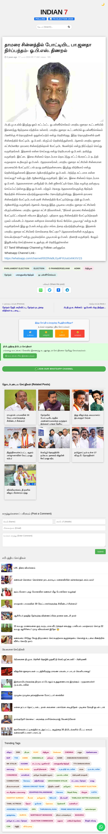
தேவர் (28, 804)
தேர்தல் (7, 275)
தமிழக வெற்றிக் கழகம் (43, 775)
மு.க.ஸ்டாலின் (94, 769)
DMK (18, 752)
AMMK (25, 758)
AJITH (94, 792)
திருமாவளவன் (13, 786)
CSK (8, 826)
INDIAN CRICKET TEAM (33, 786)
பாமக (81, 769)
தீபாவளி (64, 798)
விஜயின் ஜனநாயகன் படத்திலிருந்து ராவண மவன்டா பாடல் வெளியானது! (52, 671)
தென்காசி (61, 804)
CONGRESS (12, 775)
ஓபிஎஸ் (38, 804)
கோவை (26, 781)
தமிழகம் (67, 786)
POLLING (40, 19)
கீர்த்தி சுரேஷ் (90, 821)
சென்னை (57, 752)
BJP (8, 758)
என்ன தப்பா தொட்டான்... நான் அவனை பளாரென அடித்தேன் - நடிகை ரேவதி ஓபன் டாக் (59, 707)
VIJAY (35, 752)
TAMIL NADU (24, 769)
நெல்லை (49, 804)
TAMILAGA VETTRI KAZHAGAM (85, 798)
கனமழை (10, 769)
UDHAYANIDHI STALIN (57, 781)
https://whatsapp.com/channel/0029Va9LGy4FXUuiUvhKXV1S (43, 258)
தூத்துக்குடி (11, 815)
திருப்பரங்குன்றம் (63, 815)
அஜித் (17, 826)
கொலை (59, 792)
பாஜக (79, 752)
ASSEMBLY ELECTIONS (17, 809)
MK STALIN (11, 764)
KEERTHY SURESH (15, 798)
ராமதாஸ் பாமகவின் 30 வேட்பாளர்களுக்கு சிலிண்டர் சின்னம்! (45, 604)
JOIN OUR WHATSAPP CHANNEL (54, 369)
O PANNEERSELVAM (59, 268)
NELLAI (53, 798)
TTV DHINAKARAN (81, 764)
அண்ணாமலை (91, 752)
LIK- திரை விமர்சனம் (24, 568)
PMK (53, 769)
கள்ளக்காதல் (90, 809)
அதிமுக (88, 268)
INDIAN (54, 12)
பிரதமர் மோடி (72, 792)
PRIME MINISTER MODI (71, 809)
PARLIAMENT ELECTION (16, 268)
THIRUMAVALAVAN (48, 809)
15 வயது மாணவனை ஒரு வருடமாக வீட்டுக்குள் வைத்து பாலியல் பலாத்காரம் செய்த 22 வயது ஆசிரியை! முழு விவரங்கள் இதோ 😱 (58, 627)
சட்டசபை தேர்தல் (78, 781)
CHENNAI (69, 752)
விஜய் (9, 752)
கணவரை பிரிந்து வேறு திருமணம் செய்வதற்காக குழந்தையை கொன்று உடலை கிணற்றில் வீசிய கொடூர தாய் (59, 639)
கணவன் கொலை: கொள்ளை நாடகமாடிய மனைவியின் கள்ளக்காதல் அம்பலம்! (54, 580)
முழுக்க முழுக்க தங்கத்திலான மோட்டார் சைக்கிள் (39, 695)
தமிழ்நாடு (41, 798)
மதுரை (60, 821)
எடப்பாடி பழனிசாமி (41, 764)
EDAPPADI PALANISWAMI (40, 792)
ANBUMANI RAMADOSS (77, 758)
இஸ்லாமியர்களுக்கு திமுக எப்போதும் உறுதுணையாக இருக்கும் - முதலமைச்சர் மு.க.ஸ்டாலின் (54, 683)
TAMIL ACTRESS (14, 804)
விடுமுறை (27, 826)
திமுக (26, 752)
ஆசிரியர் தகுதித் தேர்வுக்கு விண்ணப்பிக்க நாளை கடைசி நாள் (45, 616)
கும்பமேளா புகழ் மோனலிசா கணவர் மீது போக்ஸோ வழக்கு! (45, 592)
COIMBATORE (13, 781)
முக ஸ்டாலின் (62, 775)
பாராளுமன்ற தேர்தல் (25, 275)
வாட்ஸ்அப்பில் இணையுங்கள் (20, 356)
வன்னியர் (73, 804)
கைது (92, 781)
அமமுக (84, 792)
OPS (34, 809)
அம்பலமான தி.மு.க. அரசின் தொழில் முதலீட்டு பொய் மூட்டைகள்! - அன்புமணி (50, 659)
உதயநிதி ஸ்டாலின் (67, 769)
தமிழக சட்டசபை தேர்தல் (17, 821)
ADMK (77, 268)
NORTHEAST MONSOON (41, 815)
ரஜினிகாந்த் (39, 781)
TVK (16, 758)
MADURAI (79, 815)
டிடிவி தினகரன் (40, 769)
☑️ (30, 333)
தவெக (50, 758)
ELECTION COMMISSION (42, 821)
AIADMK (24, 764)
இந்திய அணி (53, 786)
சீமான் (30, 798)
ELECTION (39, 268)
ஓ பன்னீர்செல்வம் (47, 275)
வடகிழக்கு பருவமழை (16, 792)
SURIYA (23, 815)
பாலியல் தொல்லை (74, 821)
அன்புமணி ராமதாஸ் (79, 775)
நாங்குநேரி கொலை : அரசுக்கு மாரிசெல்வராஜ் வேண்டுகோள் (45, 719)
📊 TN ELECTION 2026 (61, 19)
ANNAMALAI (37, 758)
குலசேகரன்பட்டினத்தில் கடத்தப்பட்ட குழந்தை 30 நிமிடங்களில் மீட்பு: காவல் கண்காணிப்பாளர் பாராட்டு (53, 731)
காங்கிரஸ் (25, 775)
